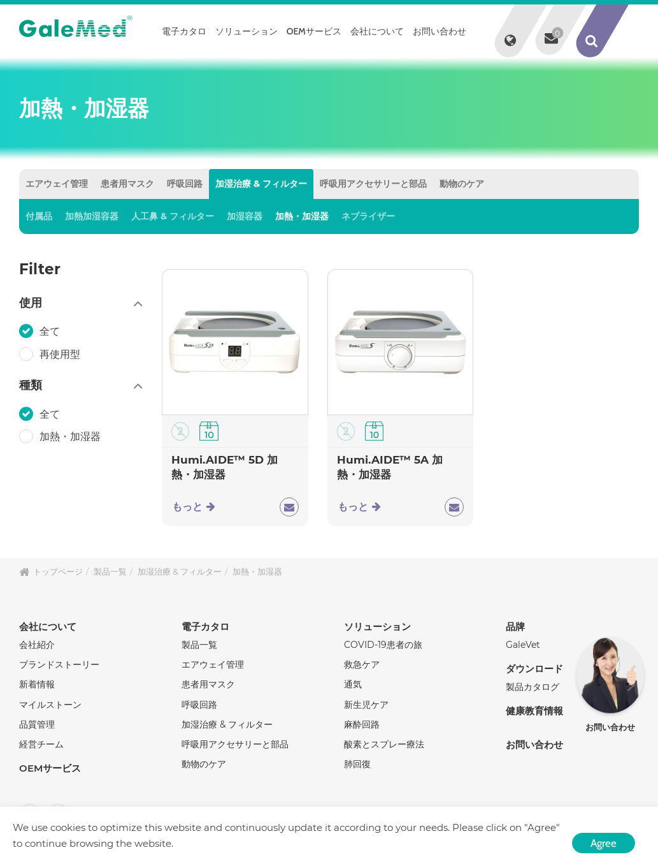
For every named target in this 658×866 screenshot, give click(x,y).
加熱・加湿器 (302, 216)
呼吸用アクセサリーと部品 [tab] (373, 183)
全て (50, 331)
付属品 (38, 216)
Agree (603, 843)
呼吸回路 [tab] (185, 183)
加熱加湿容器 (91, 216)
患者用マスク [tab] (127, 183)
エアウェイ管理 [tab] (56, 183)
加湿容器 (244, 216)
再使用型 (61, 353)
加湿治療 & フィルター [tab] (261, 183)
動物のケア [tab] (462, 183)
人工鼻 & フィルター (172, 216)
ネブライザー (368, 216)
